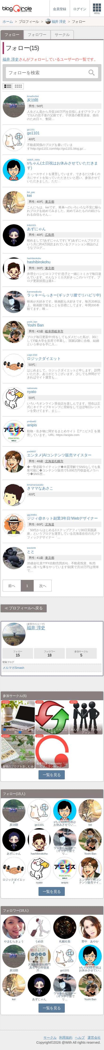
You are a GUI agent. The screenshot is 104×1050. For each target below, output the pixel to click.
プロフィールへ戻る (26, 608)
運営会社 (94, 1037)
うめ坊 (39, 941)
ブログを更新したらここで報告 (51, 731)
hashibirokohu (39, 853)
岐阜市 (58, 331)
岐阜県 (49, 331)
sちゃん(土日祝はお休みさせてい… (65, 823)
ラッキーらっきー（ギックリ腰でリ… (65, 851)
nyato (39, 882)
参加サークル (81, 653)
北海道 (49, 461)
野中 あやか (90, 941)
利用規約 (65, 1037)
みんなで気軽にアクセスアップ (85, 731)
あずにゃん (14, 853)
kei (90, 824)
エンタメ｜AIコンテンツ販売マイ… (90, 881)
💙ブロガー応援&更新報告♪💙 (18, 731)
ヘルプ (80, 1037)
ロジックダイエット (14, 881)
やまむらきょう (14, 941)
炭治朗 (14, 824)
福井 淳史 (11, 59)
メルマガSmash (13, 667)
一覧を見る (52, 775)
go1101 (39, 824)
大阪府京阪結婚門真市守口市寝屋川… (39, 967)
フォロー (17, 653)
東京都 (49, 201)
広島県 (49, 235)
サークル (62, 35)
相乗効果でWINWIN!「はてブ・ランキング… (51, 765)
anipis (64, 882)
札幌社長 (64, 941)
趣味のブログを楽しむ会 (18, 766)
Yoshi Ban (90, 853)
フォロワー (37, 35)
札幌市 (58, 461)
